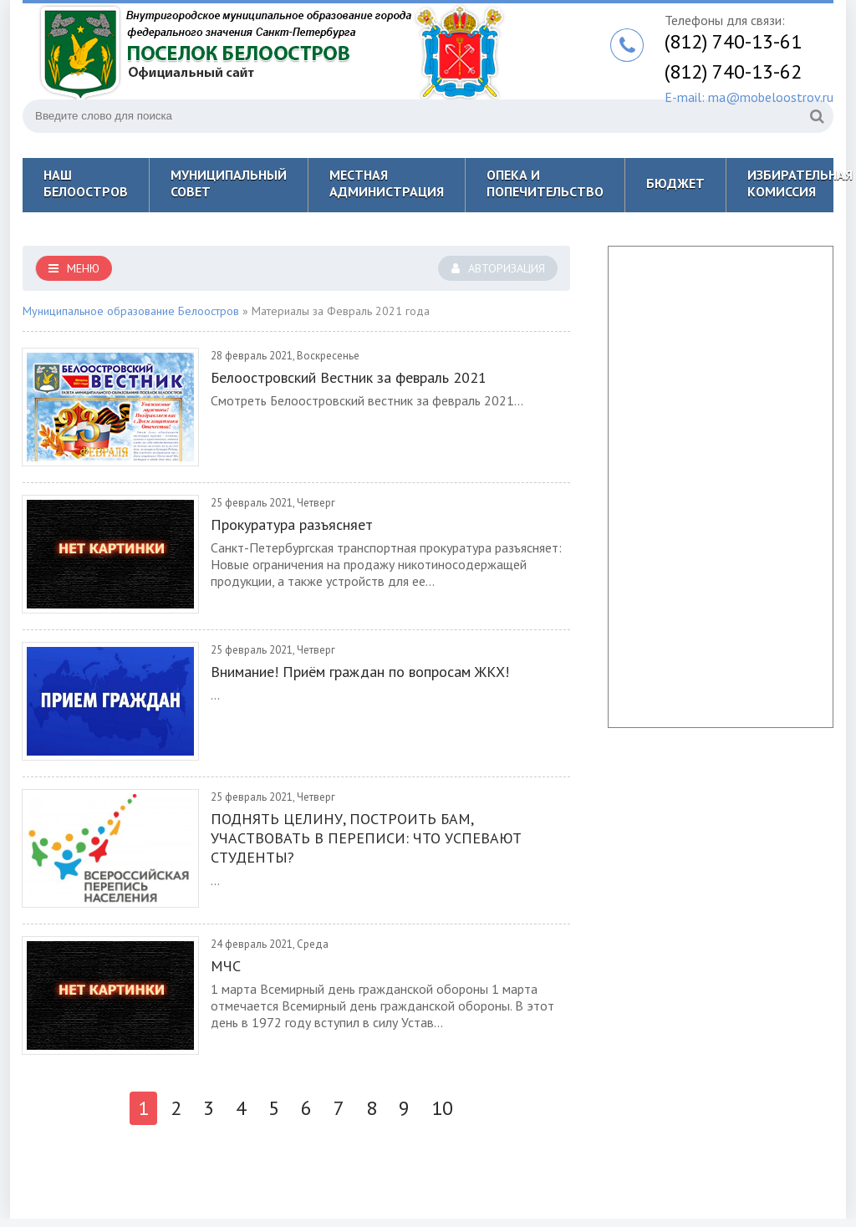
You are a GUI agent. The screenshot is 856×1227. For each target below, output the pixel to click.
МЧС (226, 965)
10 (442, 1108)
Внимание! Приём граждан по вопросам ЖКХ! (360, 671)
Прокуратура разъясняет (292, 524)
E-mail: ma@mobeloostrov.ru (749, 97)
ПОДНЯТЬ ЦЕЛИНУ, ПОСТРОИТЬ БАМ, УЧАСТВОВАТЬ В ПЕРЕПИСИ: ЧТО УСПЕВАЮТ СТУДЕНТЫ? (366, 838)
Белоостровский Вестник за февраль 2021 (349, 377)
